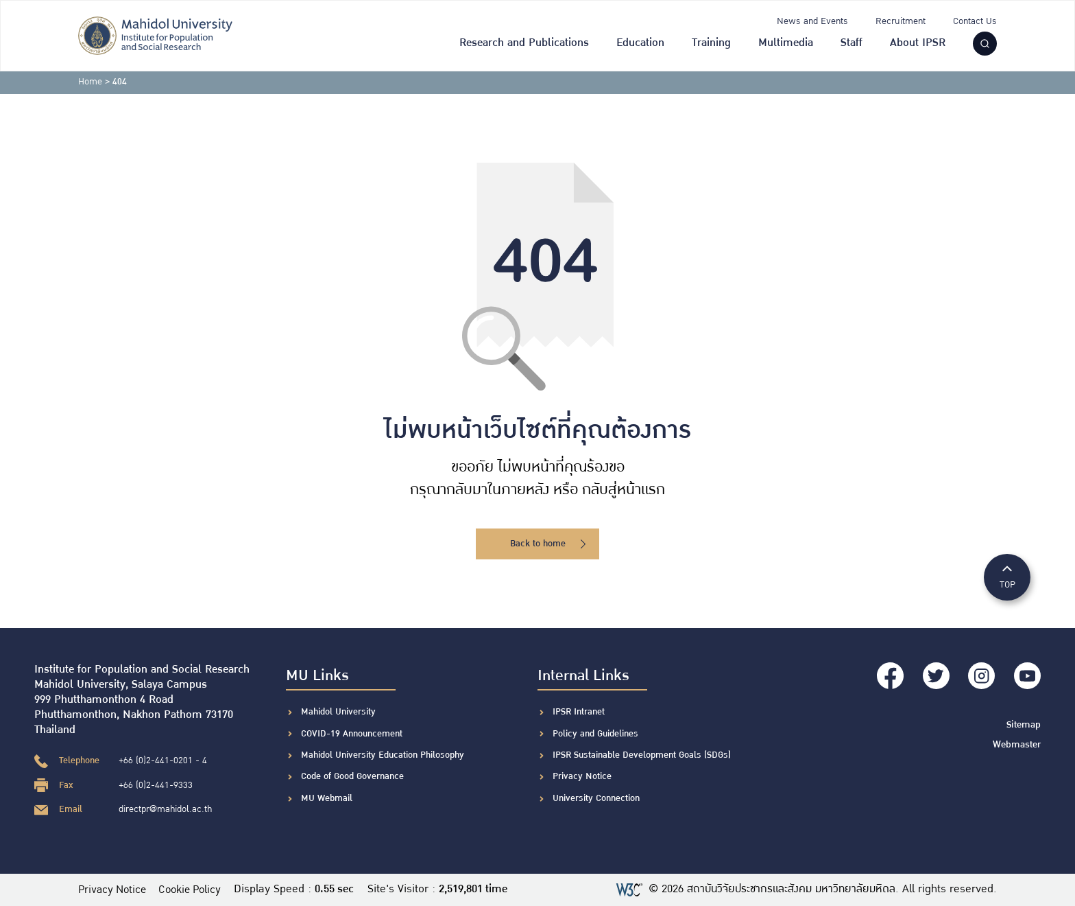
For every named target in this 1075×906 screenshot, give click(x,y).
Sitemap (1024, 721)
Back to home (548, 543)
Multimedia (785, 42)
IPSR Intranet (579, 712)
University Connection (596, 798)
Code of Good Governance (352, 776)
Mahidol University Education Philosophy (382, 755)
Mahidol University (338, 712)
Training (711, 42)
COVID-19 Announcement (353, 734)
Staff (851, 42)
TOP (1007, 576)
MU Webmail (326, 798)
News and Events (812, 21)
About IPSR (917, 42)
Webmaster (1018, 740)
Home (90, 82)
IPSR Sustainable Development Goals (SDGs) (642, 755)
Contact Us (975, 21)
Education (640, 42)
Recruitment (900, 21)
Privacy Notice (582, 776)
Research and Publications (524, 42)
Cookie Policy (197, 889)
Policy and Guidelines (595, 734)
